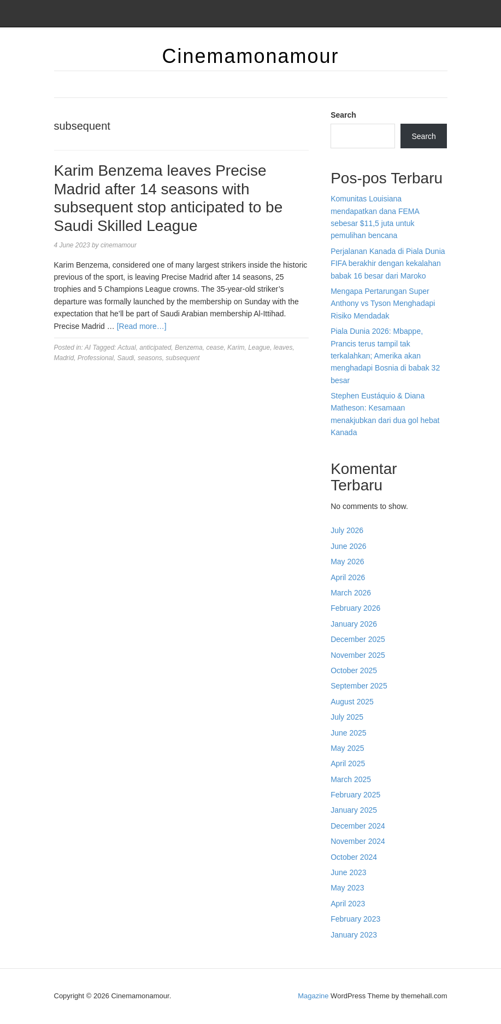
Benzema (189, 347)
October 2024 (354, 857)
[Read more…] (142, 326)
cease (214, 347)
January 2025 (354, 810)
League (259, 347)
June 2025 (348, 732)
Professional (96, 358)
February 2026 (355, 608)
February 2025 (355, 794)
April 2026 (348, 577)
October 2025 (354, 670)
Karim (235, 347)
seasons (150, 358)
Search (343, 115)
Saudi (125, 358)
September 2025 (359, 685)
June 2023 (348, 872)
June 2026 (348, 546)
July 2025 (347, 717)
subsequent (182, 358)
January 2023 (354, 934)
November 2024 (358, 841)
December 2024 (358, 825)
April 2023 (348, 903)
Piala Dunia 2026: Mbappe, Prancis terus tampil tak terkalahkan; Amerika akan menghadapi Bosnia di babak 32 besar (385, 356)
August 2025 (352, 701)
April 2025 (348, 763)
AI (88, 347)
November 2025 (358, 655)
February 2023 (355, 919)
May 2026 (347, 561)
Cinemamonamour (250, 56)
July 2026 (347, 530)
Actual (126, 347)
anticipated (155, 347)
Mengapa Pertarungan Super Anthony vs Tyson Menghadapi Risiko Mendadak (383, 303)
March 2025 (351, 779)
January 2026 (354, 624)
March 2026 (351, 592)
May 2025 (347, 748)
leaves (283, 347)
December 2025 (358, 639)
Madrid (64, 358)
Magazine (313, 996)
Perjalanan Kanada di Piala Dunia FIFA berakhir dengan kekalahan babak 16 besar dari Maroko (388, 263)
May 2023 (347, 887)
